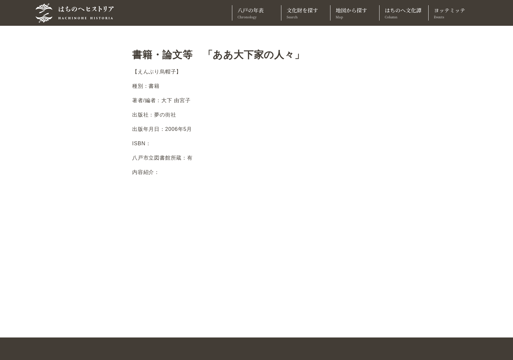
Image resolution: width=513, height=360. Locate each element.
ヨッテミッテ (453, 13)
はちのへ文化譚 (404, 13)
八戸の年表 (257, 13)
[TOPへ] (77, 13)
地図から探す (355, 13)
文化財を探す (306, 13)
